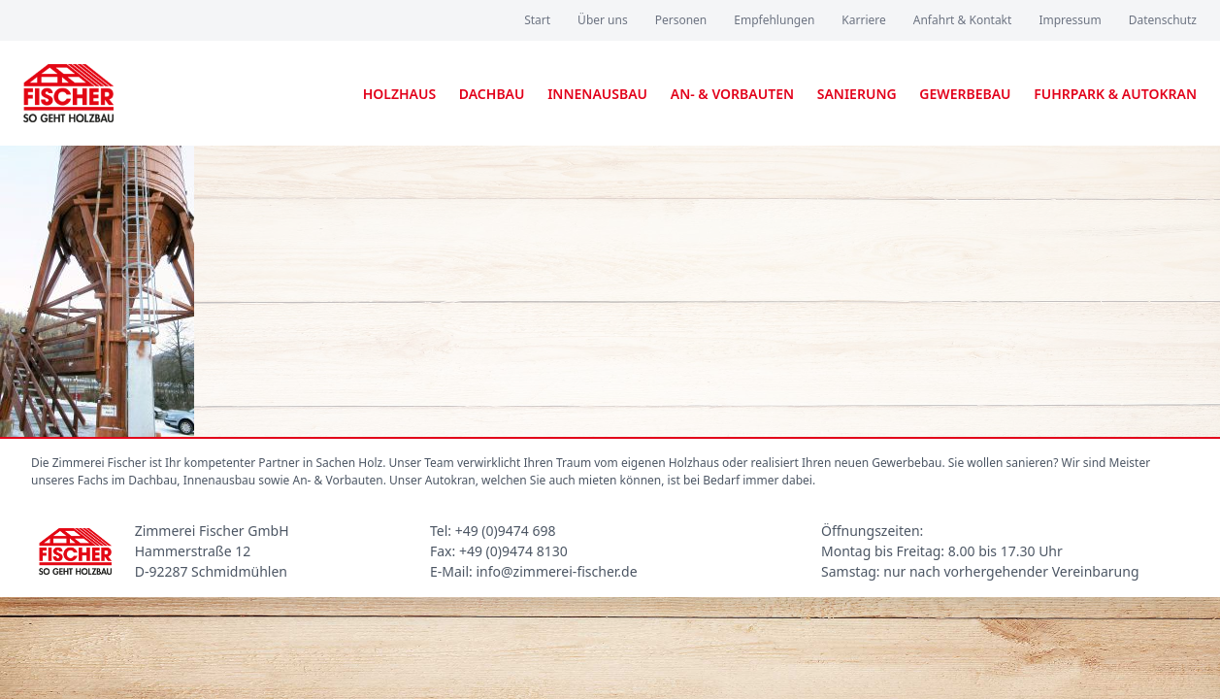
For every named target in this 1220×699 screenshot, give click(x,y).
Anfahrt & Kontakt (962, 20)
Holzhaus (399, 93)
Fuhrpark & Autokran (1115, 93)
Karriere (863, 20)
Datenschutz (1163, 20)
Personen (681, 20)
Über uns (602, 20)
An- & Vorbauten (732, 93)
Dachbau (492, 93)
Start (537, 20)
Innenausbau (597, 93)
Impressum (1070, 20)
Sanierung (857, 93)
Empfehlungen (774, 20)
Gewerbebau (964, 93)
